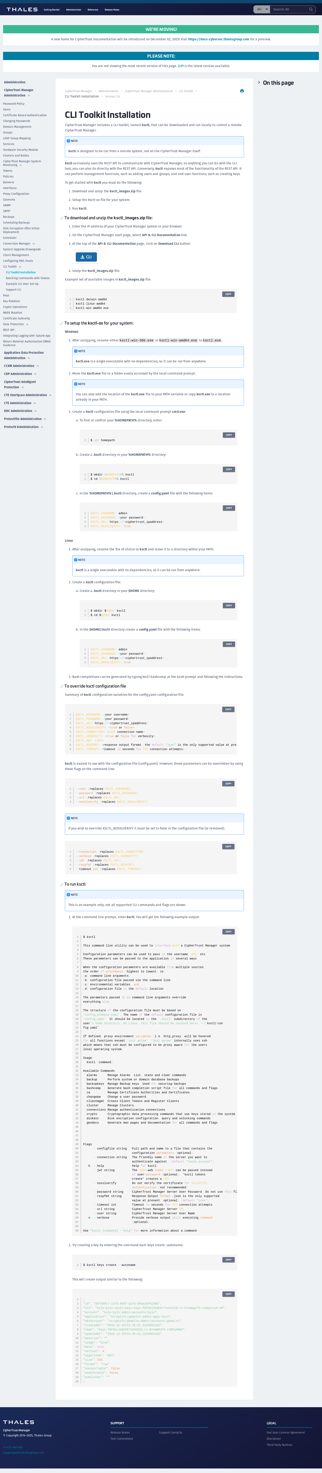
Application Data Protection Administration (24, 352)
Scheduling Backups (16, 221)
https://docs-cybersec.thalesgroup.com (219, 39)
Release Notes (120, 1437)
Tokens (7, 169)
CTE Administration (20, 400)
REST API (8, 328)
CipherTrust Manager (79, 91)
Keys (6, 293)
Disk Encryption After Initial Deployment (21, 228)
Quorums (9, 197)
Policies (8, 174)
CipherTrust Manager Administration (19, 91)
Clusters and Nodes (16, 153)
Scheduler (9, 236)
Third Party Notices (279, 1449)
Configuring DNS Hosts (18, 259)
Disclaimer (274, 1443)
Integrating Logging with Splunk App (27, 334)
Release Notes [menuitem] (112, 9)
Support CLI (13, 288)
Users (7, 107)
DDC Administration (20, 407)
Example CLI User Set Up (22, 282)
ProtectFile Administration (26, 414)
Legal (271, 1427)
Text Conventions (121, 1443)
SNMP (7, 203)
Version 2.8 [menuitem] (113, 96)
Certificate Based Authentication (25, 113)
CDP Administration (20, 369)
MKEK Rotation (12, 311)
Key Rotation (11, 299)
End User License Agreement (286, 1437)
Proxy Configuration (16, 192)
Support (117, 1427)
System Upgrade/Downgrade (22, 247)
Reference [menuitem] (93, 9)
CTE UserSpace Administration (17, 391)
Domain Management (17, 125)
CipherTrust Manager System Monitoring (22, 161)
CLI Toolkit (12, 265)
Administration (14, 81)
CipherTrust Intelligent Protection (20, 379)
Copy (228, 294)
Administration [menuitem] (73, 9)
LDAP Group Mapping (17, 136)
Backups (8, 215)
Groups (8, 130)
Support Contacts (170, 1437)
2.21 (181, 66)
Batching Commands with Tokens (28, 276)
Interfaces (10, 186)
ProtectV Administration (24, 421)
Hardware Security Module (20, 148)
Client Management (16, 253)
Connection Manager (19, 242)
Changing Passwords (16, 119)
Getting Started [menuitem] (52, 9)
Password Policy (14, 102)
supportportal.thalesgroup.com (23, 1457)
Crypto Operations (15, 305)
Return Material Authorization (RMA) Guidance (27, 341)
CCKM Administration (21, 362)
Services (8, 142)
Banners (8, 180)
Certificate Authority (16, 316)
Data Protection (16, 322)
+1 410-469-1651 (13, 1452)
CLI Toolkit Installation (21, 270)
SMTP (6, 209)
